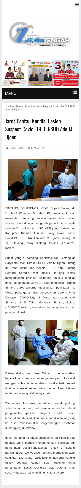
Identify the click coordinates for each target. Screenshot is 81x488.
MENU (10, 93)
